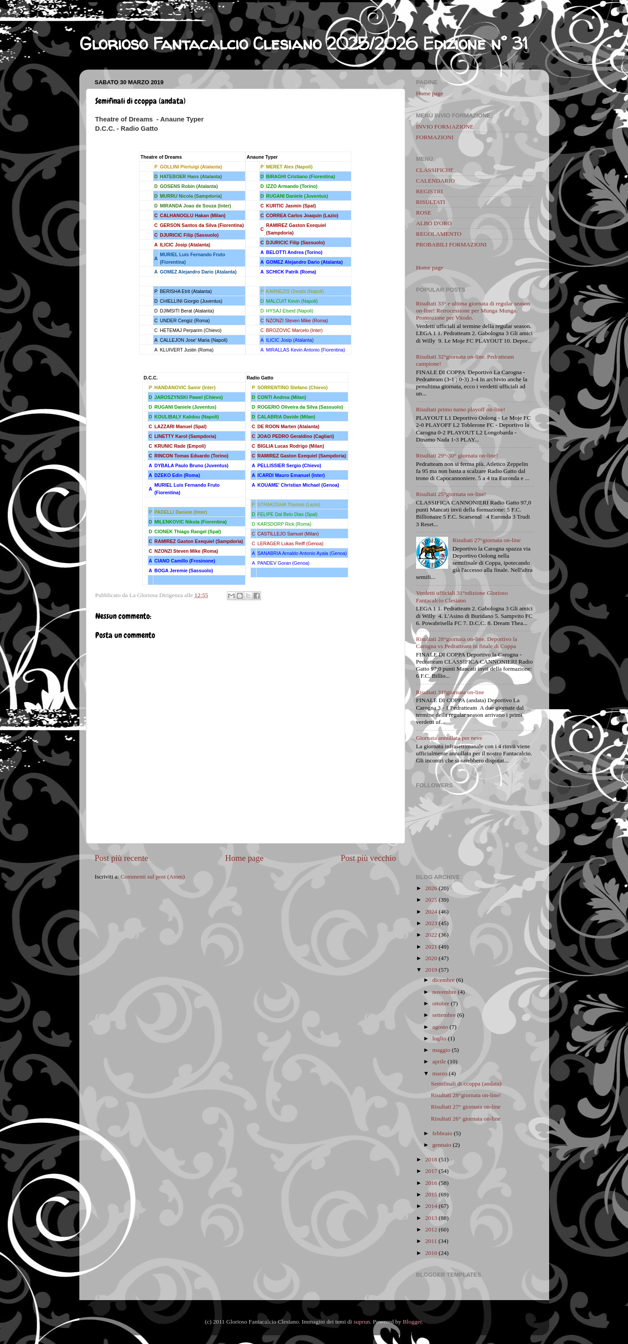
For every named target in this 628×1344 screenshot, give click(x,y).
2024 (431, 911)
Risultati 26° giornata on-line (465, 1118)
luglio (440, 1038)
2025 (431, 899)
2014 (431, 1206)
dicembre (444, 980)
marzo (440, 1073)
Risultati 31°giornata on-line (450, 692)
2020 (431, 958)
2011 (431, 1241)
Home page (244, 858)
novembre (444, 991)
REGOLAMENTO (439, 234)
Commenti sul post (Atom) (153, 876)
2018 (431, 1159)
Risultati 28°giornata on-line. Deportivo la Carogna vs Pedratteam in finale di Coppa (466, 642)
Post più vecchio (368, 858)
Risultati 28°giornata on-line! (466, 1095)
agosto (440, 1027)
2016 (431, 1183)
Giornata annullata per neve (449, 738)
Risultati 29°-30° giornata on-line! (457, 455)
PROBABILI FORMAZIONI (451, 244)
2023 (431, 923)
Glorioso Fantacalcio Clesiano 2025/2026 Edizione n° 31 (303, 43)
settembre (444, 1015)
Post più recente (121, 858)
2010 (431, 1253)
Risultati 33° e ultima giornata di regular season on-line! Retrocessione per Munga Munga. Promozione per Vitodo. (473, 310)
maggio (442, 1050)
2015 (431, 1194)
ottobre (441, 1003)
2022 (431, 934)
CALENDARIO (435, 180)
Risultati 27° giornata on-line (465, 1106)
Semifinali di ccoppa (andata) (466, 1083)
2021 (431, 946)
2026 (431, 888)
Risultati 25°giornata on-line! (451, 494)
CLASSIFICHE (435, 170)
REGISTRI (429, 191)
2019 (431, 969)
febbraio (442, 1133)
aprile (439, 1061)
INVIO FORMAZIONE (445, 126)
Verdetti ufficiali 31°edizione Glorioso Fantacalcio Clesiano (462, 596)
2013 (431, 1218)
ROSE (424, 212)
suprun (362, 1321)
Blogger (412, 1321)
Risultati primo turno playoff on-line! (460, 409)
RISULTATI (430, 202)
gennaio (442, 1144)
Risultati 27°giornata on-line (486, 540)
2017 (431, 1171)
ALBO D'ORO (434, 223)
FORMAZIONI (435, 137)
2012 (431, 1229)
